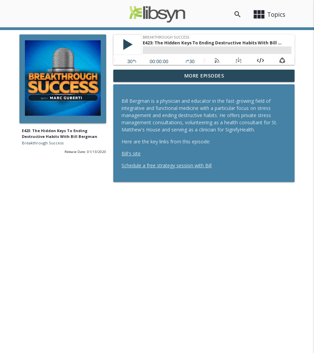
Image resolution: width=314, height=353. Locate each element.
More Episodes (204, 75)
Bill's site (131, 153)
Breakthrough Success (42, 142)
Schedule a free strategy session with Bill (167, 165)
